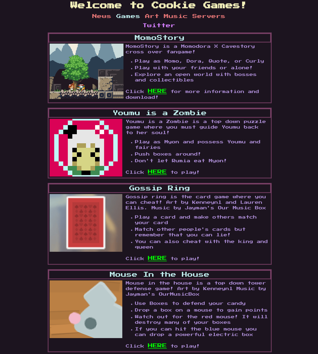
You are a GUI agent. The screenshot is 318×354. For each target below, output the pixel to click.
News (104, 16)
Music (178, 16)
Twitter (159, 25)
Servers (209, 16)
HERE (157, 91)
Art (154, 16)
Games (130, 16)
